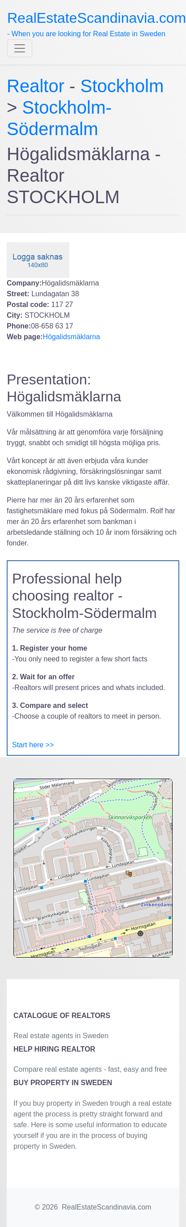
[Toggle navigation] (19, 48)
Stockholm (122, 86)
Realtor (38, 86)
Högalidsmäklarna (71, 337)
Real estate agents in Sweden (61, 1036)
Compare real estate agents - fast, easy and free (90, 1069)
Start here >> (33, 745)
